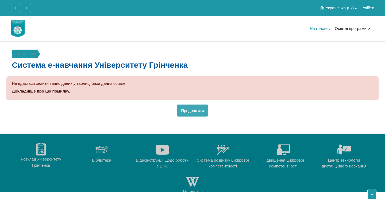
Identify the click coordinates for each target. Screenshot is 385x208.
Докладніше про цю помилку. (41, 91)
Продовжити (192, 110)
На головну (25, 53)
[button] (338, 8)
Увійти (368, 8)
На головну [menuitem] (320, 28)
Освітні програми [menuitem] (351, 28)
